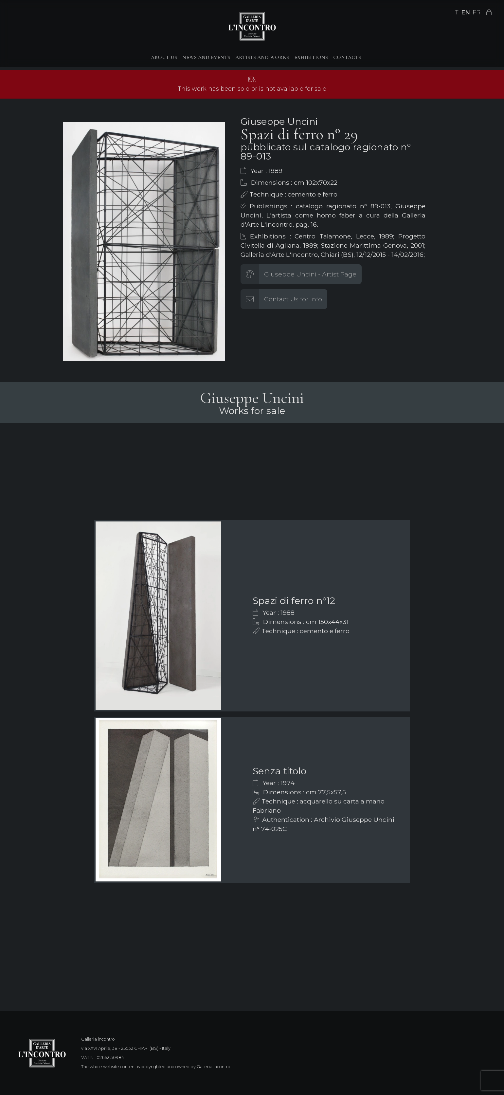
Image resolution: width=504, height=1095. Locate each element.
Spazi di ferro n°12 (294, 600)
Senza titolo (279, 771)
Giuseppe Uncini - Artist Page (310, 274)
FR (476, 12)
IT (456, 12)
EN (465, 12)
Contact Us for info (293, 299)
